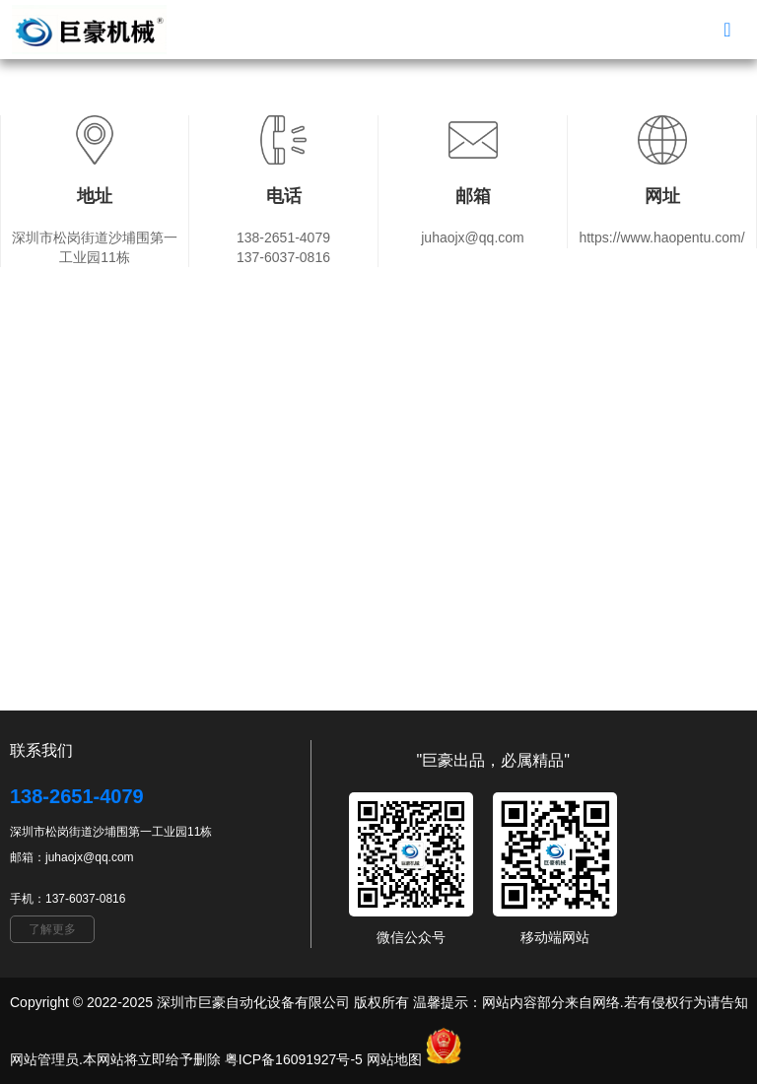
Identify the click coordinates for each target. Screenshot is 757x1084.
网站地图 (394, 1059)
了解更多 (52, 929)
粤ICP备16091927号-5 (294, 1059)
